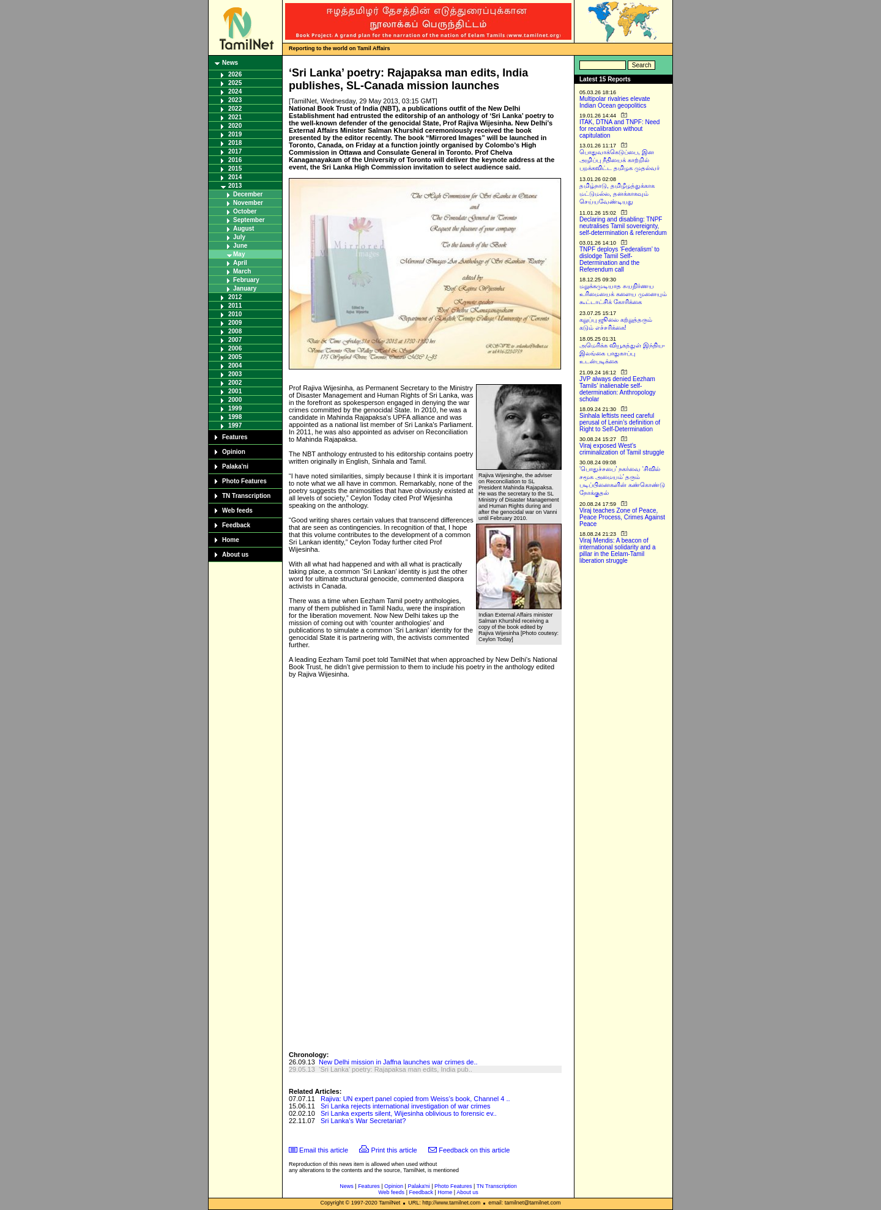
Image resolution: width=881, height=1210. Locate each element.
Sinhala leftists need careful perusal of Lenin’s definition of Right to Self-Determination (619, 422)
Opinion (233, 451)
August (243, 228)
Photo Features (244, 481)
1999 (235, 408)
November (248, 202)
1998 (235, 417)
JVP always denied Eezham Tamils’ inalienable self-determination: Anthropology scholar (617, 389)
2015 (235, 168)
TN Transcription (246, 495)
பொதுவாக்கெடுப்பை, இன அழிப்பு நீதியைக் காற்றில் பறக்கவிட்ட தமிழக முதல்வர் (619, 160)
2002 (235, 382)
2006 (235, 348)
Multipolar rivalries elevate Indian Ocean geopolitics (614, 102)
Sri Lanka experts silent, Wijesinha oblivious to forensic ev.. (409, 1113)
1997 (235, 425)
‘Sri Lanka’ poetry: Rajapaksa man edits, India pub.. (395, 1069)
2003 (235, 374)
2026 (235, 74)
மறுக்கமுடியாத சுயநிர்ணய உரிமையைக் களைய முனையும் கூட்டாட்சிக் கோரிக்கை (623, 294)
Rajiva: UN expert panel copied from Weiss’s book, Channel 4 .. (415, 1098)
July (239, 237)
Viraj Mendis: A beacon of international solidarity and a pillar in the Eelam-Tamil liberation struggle (617, 550)
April (240, 262)
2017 (235, 151)
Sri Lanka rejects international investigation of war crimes (406, 1106)
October (244, 211)
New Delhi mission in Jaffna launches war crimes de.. (398, 1062)
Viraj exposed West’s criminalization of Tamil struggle (621, 449)
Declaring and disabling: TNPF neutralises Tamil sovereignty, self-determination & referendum (623, 226)
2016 (235, 160)
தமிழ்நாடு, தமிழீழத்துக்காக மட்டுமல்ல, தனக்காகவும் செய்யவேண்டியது (617, 193)
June (240, 245)
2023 (235, 100)
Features (235, 437)
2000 (235, 399)
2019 (235, 134)
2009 (235, 322)
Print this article (394, 1150)
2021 (235, 117)
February (246, 280)
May (239, 254)
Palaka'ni (235, 466)
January (244, 288)
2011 (235, 305)
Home (230, 539)
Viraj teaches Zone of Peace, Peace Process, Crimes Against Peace (622, 517)
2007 (235, 339)
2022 (235, 108)
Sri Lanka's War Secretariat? (363, 1120)
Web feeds (237, 510)
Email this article (323, 1150)
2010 (235, 314)
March (242, 271)
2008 (235, 331)
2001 (235, 391)
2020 (235, 125)
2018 (235, 142)
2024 (235, 91)
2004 (235, 365)
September (249, 220)
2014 (235, 177)
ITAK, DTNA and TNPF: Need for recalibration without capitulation (619, 129)
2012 (235, 297)
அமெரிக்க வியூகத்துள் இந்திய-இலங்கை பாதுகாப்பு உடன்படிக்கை (622, 353)
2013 (235, 185)
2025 (235, 83)
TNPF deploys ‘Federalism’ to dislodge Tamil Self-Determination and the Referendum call (619, 259)
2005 (235, 357)
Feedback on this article (474, 1150)
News (230, 62)
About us (235, 554)
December (247, 194)
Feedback (236, 525)
